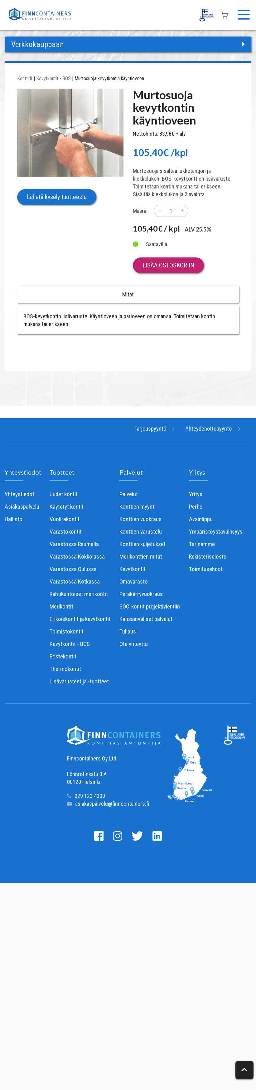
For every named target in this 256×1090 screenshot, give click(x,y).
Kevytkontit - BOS (53, 78)
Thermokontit (65, 668)
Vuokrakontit (65, 519)
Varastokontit (66, 531)
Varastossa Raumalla (74, 544)
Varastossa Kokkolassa (77, 556)
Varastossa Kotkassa (75, 581)
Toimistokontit (67, 631)
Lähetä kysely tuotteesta (57, 197)
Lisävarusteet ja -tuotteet (79, 681)
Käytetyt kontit (67, 506)
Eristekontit (63, 656)
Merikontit (61, 606)
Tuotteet (62, 472)
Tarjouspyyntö (152, 429)
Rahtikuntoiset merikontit (79, 594)
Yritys (197, 472)
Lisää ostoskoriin (168, 265)
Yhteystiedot (23, 472)
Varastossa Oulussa (73, 569)
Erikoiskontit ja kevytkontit (80, 619)
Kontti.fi (24, 78)
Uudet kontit (64, 494)
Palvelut (131, 472)
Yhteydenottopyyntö (211, 429)
